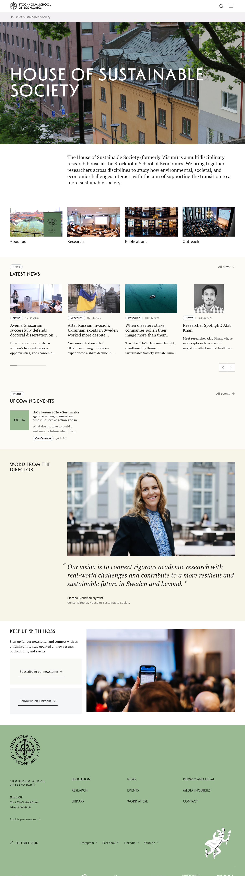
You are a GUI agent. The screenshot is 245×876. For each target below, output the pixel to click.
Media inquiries (197, 790)
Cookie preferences (23, 819)
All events (223, 393)
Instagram (87, 843)
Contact (190, 801)
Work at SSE (137, 801)
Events (133, 790)
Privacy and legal (199, 779)
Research (80, 790)
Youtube (149, 843)
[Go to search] (221, 6)
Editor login (26, 843)
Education (81, 779)
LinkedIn (130, 843)
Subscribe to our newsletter (39, 671)
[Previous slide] (223, 367)
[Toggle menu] (231, 6)
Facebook (108, 843)
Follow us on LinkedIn (35, 701)
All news (224, 267)
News (131, 779)
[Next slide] (231, 367)
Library (78, 801)
